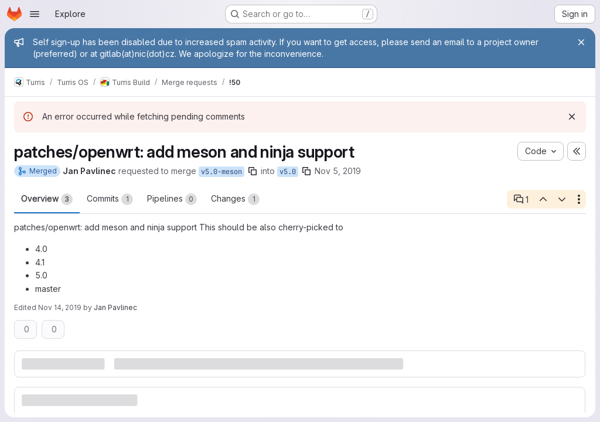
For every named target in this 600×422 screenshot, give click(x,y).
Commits (110, 199)
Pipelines (172, 199)
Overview (47, 199)
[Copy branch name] (253, 171)
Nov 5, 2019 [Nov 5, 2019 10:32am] (338, 171)
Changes (235, 199)
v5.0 (287, 171)
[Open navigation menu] (34, 14)
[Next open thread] (562, 199)
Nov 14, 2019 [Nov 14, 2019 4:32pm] (59, 307)
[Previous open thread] (542, 199)
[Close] (581, 42)
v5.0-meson (221, 171)
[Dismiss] (572, 117)
